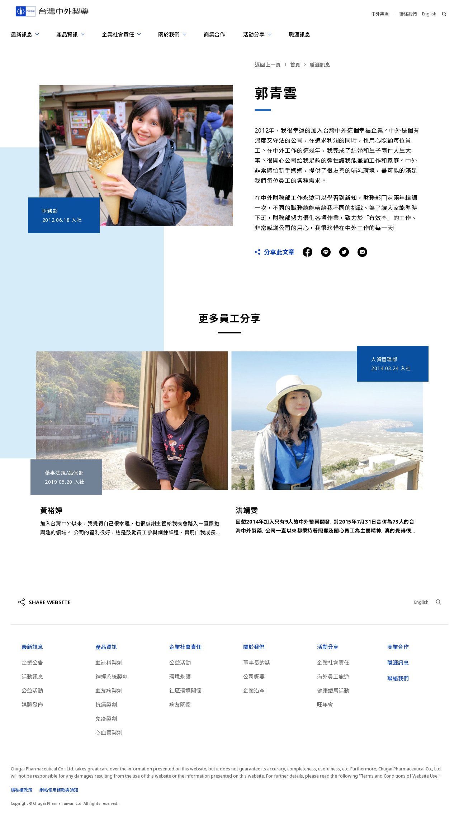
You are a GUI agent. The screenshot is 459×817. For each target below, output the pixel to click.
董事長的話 (256, 662)
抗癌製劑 (106, 704)
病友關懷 (180, 704)
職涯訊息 (299, 34)
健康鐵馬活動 (333, 690)
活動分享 (328, 646)
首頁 (295, 64)
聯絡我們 (408, 14)
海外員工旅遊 (333, 676)
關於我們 (254, 646)
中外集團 (380, 14)
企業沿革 (254, 690)
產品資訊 (106, 646)
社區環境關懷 (185, 690)
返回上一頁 (268, 64)
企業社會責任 (185, 646)
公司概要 (254, 676)
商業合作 (214, 34)
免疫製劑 (106, 718)
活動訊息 (32, 676)
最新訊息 (32, 646)
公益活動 (32, 690)
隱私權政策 (21, 790)
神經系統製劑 (111, 676)
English (429, 14)
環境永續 (180, 676)
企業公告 (32, 662)
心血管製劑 (108, 732)
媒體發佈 (32, 704)
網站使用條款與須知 (58, 790)
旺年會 (325, 704)
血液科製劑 (108, 662)
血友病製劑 (108, 690)
